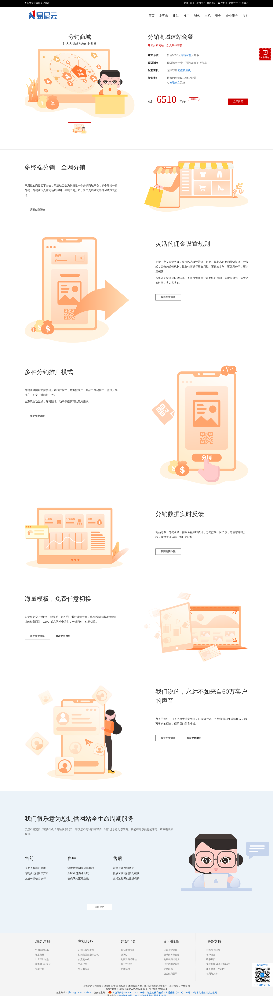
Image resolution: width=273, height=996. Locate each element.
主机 (208, 15)
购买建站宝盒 (127, 945)
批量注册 (39, 964)
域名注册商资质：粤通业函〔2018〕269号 (168, 988)
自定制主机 (83, 955)
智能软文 (174, 82)
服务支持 (213, 937)
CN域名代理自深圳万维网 (204, 988)
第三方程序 (126, 960)
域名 (197, 15)
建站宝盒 (186, 55)
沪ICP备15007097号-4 (79, 988)
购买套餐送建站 (129, 955)
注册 (192, 3)
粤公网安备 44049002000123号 (129, 988)
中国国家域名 (42, 945)
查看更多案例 (200, 741)
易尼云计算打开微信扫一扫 (262, 974)
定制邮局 (168, 964)
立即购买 (235, 102)
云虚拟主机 (184, 70)
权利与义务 (212, 969)
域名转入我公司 (43, 960)
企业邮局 (171, 937)
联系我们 (244, 3)
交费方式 (233, 3)
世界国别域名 (42, 955)
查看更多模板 (69, 639)
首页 (151, 15)
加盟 (245, 15)
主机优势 (82, 960)
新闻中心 (211, 3)
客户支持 (222, 3)
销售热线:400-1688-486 (218, 960)
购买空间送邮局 (172, 955)
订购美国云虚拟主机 (88, 950)
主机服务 (85, 937)
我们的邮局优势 (172, 960)
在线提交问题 (213, 945)
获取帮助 (99, 902)
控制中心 (200, 3)
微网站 (124, 950)
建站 (176, 15)
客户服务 (210, 950)
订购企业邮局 (170, 945)
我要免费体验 (39, 212)
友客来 (163, 15)
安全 (218, 15)
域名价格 (39, 950)
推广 (186, 15)
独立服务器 (83, 964)
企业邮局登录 (170, 969)
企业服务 (232, 15)
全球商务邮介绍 (172, 950)
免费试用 (125, 964)
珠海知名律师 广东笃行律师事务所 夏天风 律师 (142, 991)
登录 (186, 3)
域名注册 (42, 937)
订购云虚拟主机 (86, 945)
